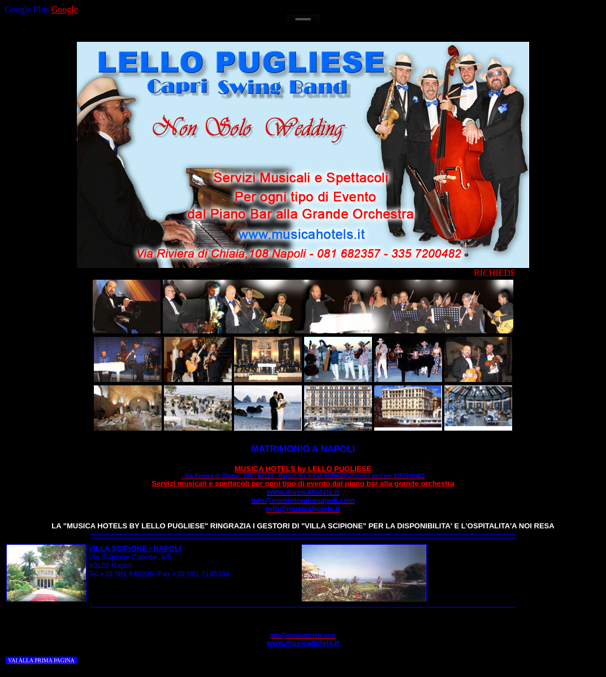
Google (64, 9)
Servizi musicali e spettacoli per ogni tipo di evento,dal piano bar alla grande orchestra (303, 487)
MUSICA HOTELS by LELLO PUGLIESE (303, 472)
